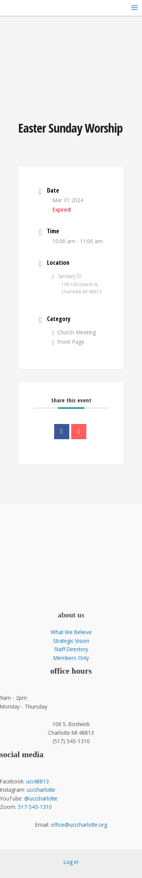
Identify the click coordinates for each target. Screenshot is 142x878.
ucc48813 (37, 781)
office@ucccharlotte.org (79, 824)
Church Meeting (74, 332)
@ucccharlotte (41, 798)
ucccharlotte (41, 789)
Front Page (68, 341)
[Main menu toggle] (134, 8)
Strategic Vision (71, 640)
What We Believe (71, 632)
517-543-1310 (35, 806)
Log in (71, 861)
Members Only (71, 657)
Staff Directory (71, 649)
